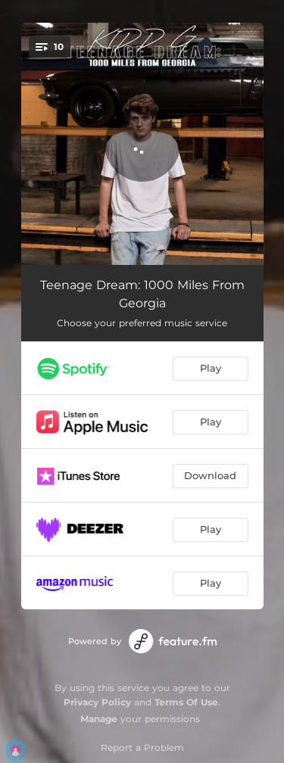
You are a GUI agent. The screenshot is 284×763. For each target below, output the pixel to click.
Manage (98, 718)
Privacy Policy (97, 702)
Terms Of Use (186, 702)
